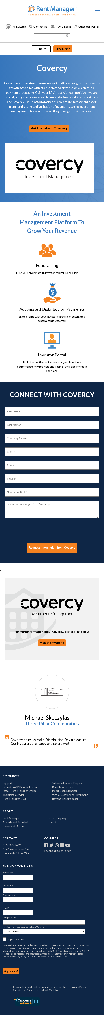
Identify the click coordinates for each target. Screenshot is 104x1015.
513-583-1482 (12, 845)
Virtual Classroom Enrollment (70, 794)
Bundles (41, 48)
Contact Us (38, 26)
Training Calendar (13, 794)
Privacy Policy (19, 956)
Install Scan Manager (64, 790)
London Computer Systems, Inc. (63, 945)
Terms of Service (38, 956)
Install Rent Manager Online (19, 790)
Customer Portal (86, 26)
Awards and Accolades (16, 821)
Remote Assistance (63, 786)
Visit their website (52, 642)
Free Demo (63, 48)
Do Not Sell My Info (47, 989)
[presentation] (32, 530)
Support (7, 783)
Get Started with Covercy (48, 128)
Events (53, 821)
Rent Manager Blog (14, 798)
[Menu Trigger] (97, 8)
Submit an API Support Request (22, 786)
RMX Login (16, 26)
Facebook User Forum (57, 850)
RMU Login (60, 26)
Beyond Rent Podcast (65, 798)
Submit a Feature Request (67, 783)
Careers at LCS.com (14, 826)
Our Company (57, 818)
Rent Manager (11, 818)
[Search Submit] (67, 35)
